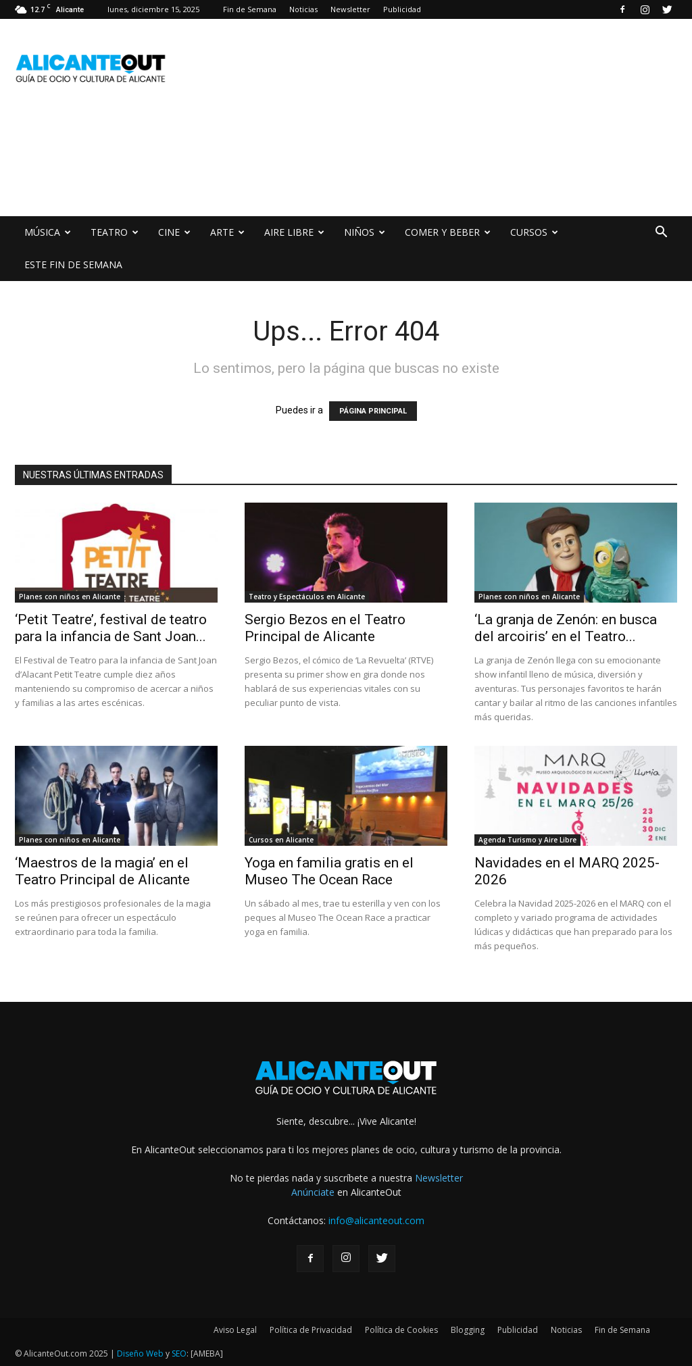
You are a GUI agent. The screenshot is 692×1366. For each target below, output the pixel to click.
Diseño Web (140, 1353)
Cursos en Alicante (281, 839)
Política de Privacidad (311, 1330)
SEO (179, 1353)
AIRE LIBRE (294, 232)
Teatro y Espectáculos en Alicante (307, 596)
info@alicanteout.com (376, 1220)
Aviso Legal (235, 1330)
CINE (174, 232)
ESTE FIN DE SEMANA (73, 264)
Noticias (303, 9)
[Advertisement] (261, 167)
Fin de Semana (249, 9)
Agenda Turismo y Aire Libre (527, 839)
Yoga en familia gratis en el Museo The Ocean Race (329, 871)
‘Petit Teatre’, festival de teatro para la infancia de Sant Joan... (111, 627)
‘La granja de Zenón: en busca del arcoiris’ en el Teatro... (565, 627)
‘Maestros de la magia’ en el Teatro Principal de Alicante (102, 871)
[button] (661, 233)
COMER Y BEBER (448, 232)
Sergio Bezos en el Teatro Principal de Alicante (325, 627)
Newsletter (350, 9)
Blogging (468, 1330)
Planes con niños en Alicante (69, 596)
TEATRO (115, 232)
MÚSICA (47, 232)
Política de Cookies (401, 1330)
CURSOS (534, 232)
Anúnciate (313, 1192)
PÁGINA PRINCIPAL (373, 411)
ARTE (227, 232)
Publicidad (402, 9)
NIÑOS (364, 232)
